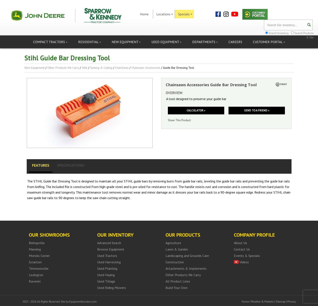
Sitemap (281, 301)
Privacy (291, 301)
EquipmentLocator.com (83, 301)
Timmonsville (38, 268)
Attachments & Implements (186, 268)
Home (144, 14)
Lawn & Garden (177, 249)
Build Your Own (177, 288)
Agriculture (173, 243)
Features (40, 165)
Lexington (36, 275)
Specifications (70, 165)
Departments (205, 42)
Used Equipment (166, 42)
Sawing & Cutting (101, 68)
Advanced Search (109, 243)
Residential (89, 42)
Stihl (84, 68)
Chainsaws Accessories (145, 68)
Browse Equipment (110, 249)
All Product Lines (178, 281)
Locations (164, 14)
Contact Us (242, 249)
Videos (244, 262)
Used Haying (106, 275)
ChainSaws (122, 68)
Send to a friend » (256, 110)
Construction (175, 262)
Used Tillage (106, 281)
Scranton (35, 262)
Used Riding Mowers (111, 288)
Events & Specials (247, 256)
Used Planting (107, 268)
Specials (185, 14)
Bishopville (37, 243)
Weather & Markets (262, 301)
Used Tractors (107, 256)
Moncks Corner (39, 256)
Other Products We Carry (63, 68)
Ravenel (35, 281)
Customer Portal (269, 42)
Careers (235, 42)
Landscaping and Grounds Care (187, 256)
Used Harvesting (109, 262)
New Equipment (126, 42)
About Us (240, 243)
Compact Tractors (50, 42)
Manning (35, 249)
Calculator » (196, 110)
